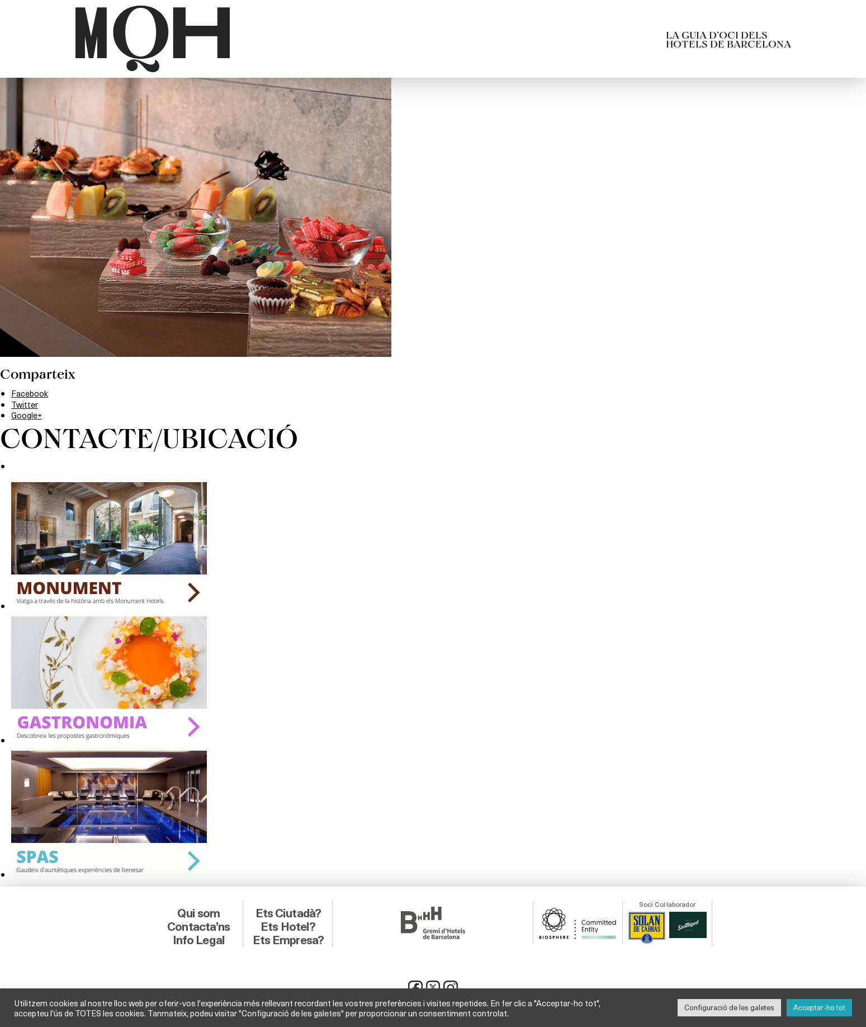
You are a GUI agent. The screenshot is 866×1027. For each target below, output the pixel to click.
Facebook (31, 393)
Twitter (26, 404)
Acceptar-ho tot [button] (819, 1007)
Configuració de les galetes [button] (729, 1007)
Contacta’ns (198, 924)
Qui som (198, 911)
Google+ (28, 415)
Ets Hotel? (288, 924)
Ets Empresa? (288, 938)
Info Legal (198, 938)
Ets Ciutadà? (288, 911)
